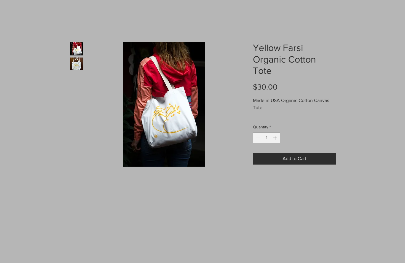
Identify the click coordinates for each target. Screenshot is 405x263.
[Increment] (275, 138)
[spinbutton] (266, 138)
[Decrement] (257, 138)
